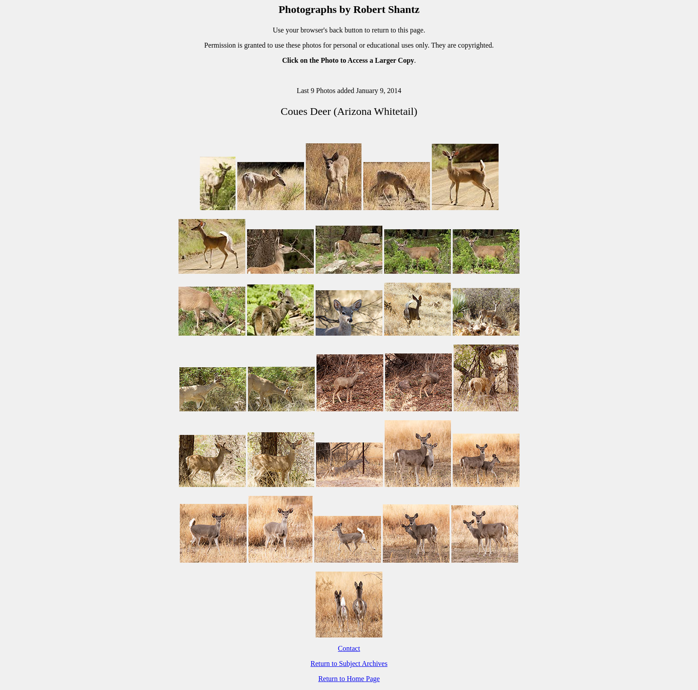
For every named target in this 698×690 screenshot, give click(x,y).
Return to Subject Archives (349, 663)
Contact (349, 648)
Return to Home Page (349, 678)
